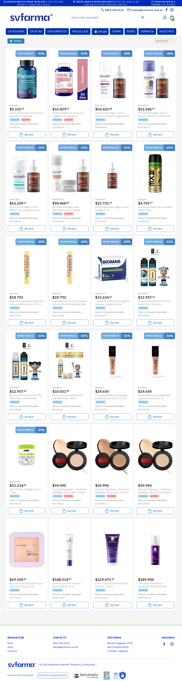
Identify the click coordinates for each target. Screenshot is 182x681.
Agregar (26, 134)
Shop (10, 647)
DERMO (116, 31)
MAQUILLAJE (80, 31)
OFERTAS (36, 31)
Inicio (10, 643)
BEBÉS (131, 31)
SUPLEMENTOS (57, 31)
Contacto (12, 651)
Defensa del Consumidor (20, 675)
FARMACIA (147, 31)
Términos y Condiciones (82, 664)
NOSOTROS (166, 31)
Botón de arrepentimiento (53, 675)
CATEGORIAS (16, 31)
